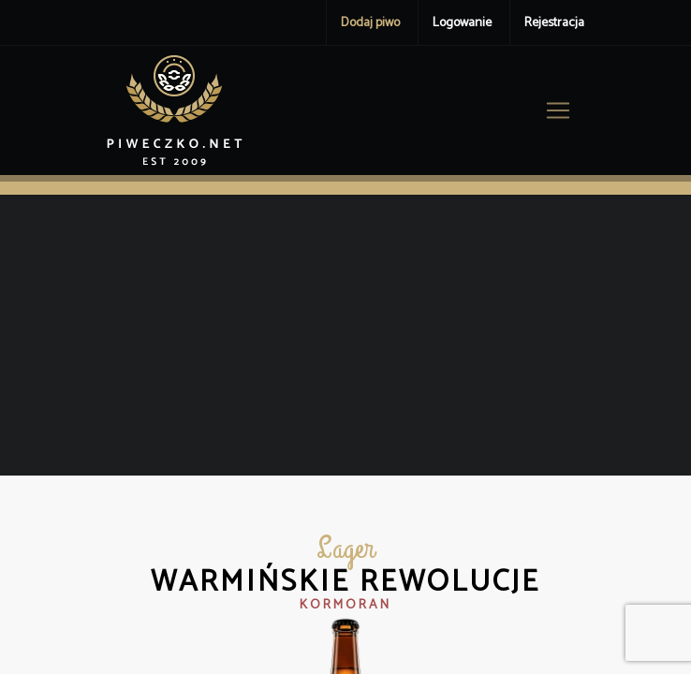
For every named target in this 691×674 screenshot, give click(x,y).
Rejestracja (554, 23)
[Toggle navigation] (558, 110)
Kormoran (345, 605)
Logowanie (462, 23)
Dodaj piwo (370, 23)
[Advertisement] (345, 335)
